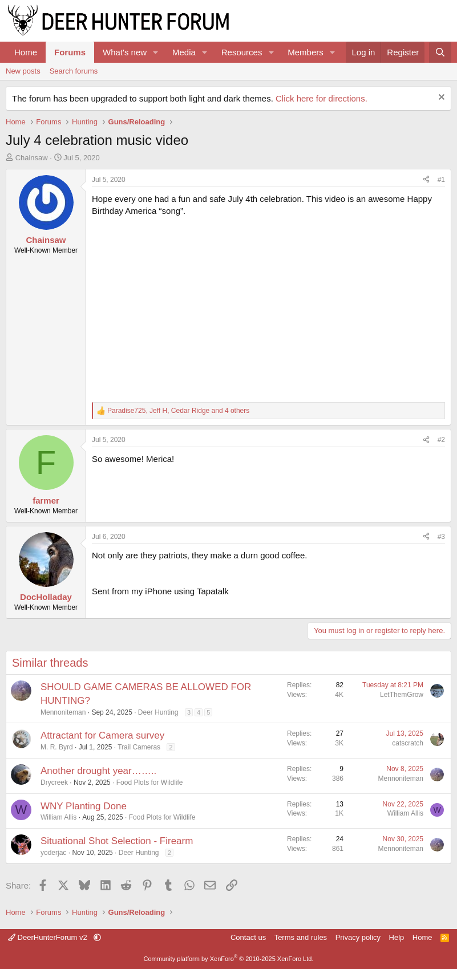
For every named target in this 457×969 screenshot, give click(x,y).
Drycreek (54, 782)
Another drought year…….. (98, 770)
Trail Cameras (139, 747)
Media (184, 52)
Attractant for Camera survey (102, 735)
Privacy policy (358, 937)
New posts (23, 71)
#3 (441, 537)
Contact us (248, 937)
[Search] (440, 52)
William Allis (58, 817)
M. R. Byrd (57, 747)
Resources (241, 52)
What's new (125, 52)
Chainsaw (31, 157)
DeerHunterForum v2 (48, 937)
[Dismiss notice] (440, 98)
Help (397, 937)
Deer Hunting (158, 712)
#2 (441, 440)
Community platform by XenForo (229, 958)
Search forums (74, 71)
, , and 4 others (178, 411)
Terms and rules (300, 937)
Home (25, 52)
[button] (156, 52)
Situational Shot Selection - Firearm (117, 841)
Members (305, 52)
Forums (70, 52)
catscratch (407, 743)
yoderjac (53, 853)
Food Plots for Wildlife (149, 782)
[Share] (426, 179)
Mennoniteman (63, 712)
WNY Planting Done (84, 806)
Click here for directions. (321, 98)
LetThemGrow (401, 695)
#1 (441, 180)
